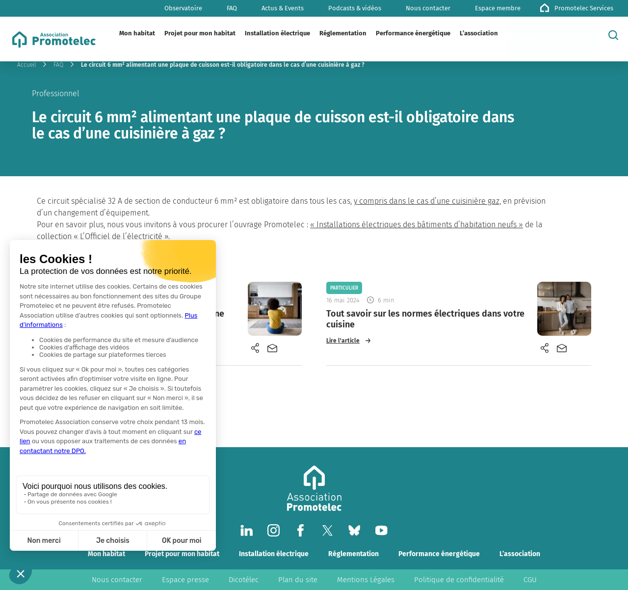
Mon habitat (106, 554)
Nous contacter (428, 8)
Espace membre (498, 8)
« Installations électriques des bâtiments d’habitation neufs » (416, 224)
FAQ (232, 8)
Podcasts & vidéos (354, 8)
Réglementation (353, 554)
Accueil (26, 64)
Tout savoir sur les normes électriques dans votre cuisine (425, 319)
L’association (519, 554)
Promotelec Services (583, 8)
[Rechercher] (613, 35)
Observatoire (183, 8)
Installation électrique (274, 554)
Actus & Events (283, 8)
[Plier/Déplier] (163, 33)
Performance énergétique (439, 554)
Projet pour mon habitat (182, 554)
